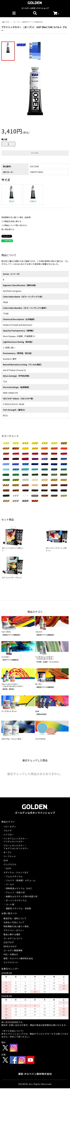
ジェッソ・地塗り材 (15, 892)
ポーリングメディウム (16, 900)
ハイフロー (8, 834)
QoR (5, 860)
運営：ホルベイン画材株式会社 (18, 958)
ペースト (10, 884)
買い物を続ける (7, 229)
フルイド (7, 830)
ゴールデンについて (12, 938)
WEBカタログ (10, 946)
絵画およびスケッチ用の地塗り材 (22, 896)
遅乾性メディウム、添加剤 (18, 908)
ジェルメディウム (14, 876)
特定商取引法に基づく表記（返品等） (16, 217)
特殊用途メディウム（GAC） (19, 888)
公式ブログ (8, 942)
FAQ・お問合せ (10, 954)
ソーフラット (9, 856)
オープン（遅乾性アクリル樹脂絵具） (28, 22)
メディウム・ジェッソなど (16, 872)
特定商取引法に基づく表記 (16, 926)
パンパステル (9, 864)
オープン (7, 852)
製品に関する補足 (11, 934)
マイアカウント (10, 962)
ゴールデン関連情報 (12, 950)
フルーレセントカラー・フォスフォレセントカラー (16, 847)
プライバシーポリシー (14, 930)
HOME (5, 22)
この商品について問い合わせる (14, 225)
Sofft (8, 868)
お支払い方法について (14, 922)
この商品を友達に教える (11, 221)
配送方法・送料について (15, 918)
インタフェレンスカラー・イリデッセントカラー (16, 840)
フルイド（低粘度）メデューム (20, 880)
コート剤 (10, 904)
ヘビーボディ (9, 826)
